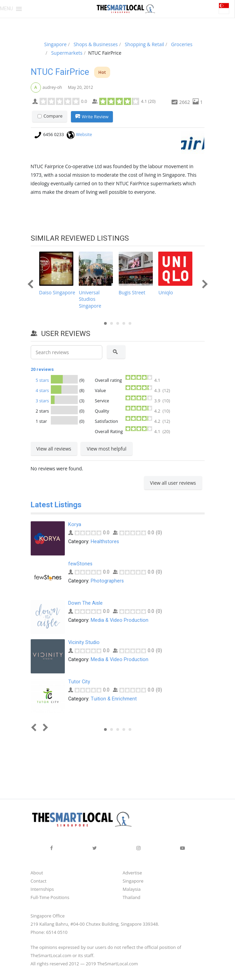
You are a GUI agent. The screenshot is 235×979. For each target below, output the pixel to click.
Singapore (133, 877)
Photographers (107, 577)
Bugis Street (132, 293)
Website (84, 135)
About (37, 869)
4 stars (42, 391)
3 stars (42, 401)
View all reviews (53, 449)
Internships (42, 886)
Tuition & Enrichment (114, 695)
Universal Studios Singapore (90, 299)
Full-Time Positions (50, 894)
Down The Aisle (85, 599)
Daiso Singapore (57, 293)
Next (203, 284)
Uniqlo (165, 293)
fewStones (80, 560)
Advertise (132, 869)
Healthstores (105, 538)
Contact (39, 877)
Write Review (91, 116)
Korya (74, 521)
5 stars (42, 381)
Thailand (132, 894)
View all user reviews (173, 481)
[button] (6, 9)
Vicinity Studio (84, 639)
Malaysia (132, 886)
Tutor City (79, 678)
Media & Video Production (119, 617)
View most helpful (106, 449)
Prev (32, 284)
